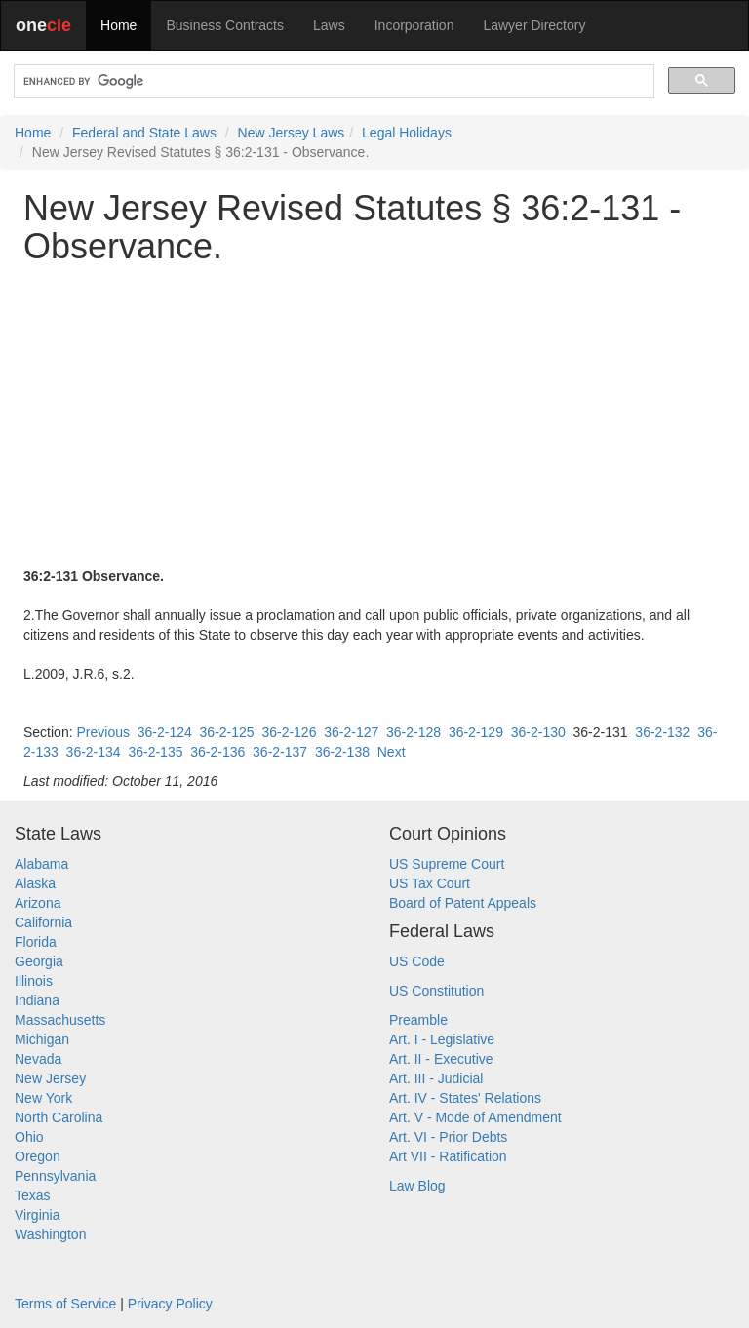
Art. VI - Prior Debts (448, 1137)
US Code (417, 961)
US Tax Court (429, 883)
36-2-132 (662, 732)
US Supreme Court (446, 864)
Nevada (38, 1059)
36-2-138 (342, 752)
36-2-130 (538, 732)
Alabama (41, 864)
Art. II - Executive (441, 1059)
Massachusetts (60, 1020)
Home (118, 25)
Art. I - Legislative (441, 1039)
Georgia (39, 961)
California (43, 922)
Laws (329, 25)
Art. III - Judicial (436, 1078)
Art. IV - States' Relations (465, 1098)
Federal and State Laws (144, 132)
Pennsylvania (55, 1176)
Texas (33, 1195)
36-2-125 (227, 732)
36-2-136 (217, 752)
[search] (332, 81)
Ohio (29, 1137)
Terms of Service (65, 1303)
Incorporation (414, 25)
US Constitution (436, 990)
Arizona (37, 903)
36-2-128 (413, 732)
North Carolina (58, 1117)
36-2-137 (280, 752)
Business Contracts (225, 25)
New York (43, 1098)
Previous (102, 732)
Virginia (37, 1215)
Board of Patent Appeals (462, 903)
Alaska (35, 883)
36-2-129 (476, 732)
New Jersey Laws (291, 132)
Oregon (37, 1156)
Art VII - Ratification (448, 1156)
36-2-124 (165, 732)
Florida (36, 942)
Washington (50, 1234)
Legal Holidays (407, 132)
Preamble (418, 1020)
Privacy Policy (170, 1303)
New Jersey (50, 1078)
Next (391, 752)
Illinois (34, 981)
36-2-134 (93, 752)
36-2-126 (288, 732)
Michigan (42, 1039)
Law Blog (417, 1185)
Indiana (37, 1000)
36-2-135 (155, 752)
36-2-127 (351, 732)
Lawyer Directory (534, 25)
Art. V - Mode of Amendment (475, 1117)
